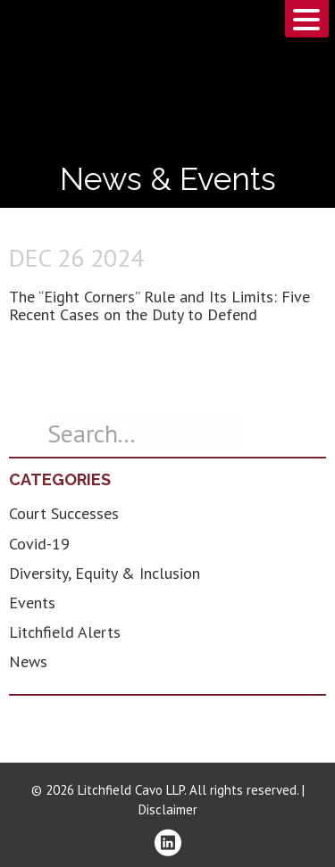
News (28, 661)
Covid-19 (39, 543)
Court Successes (64, 513)
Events (32, 602)
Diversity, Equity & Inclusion (104, 573)
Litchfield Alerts (65, 632)
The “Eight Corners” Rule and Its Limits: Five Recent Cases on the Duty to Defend (159, 305)
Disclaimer (167, 809)
